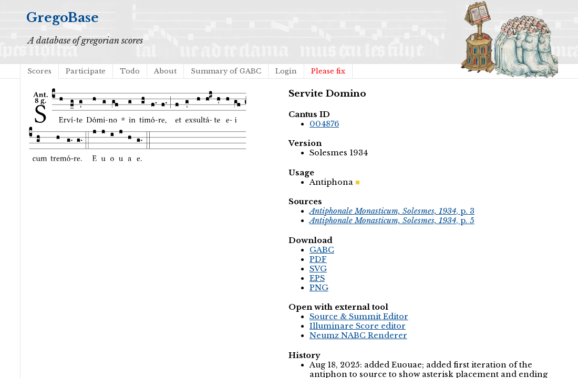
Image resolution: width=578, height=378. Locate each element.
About (165, 71)
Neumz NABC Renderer (358, 335)
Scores (39, 71)
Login (286, 71)
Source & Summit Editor (358, 316)
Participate (86, 71)
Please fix (328, 71)
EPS (317, 278)
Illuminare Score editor (357, 326)
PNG (318, 287)
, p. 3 (391, 211)
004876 (324, 124)
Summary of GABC (226, 71)
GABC (321, 250)
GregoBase (62, 17)
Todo (130, 71)
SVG (318, 269)
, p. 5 (391, 220)
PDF (318, 259)
